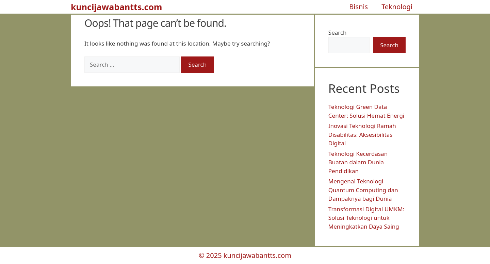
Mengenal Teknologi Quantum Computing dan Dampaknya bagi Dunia (363, 189)
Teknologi (396, 6)
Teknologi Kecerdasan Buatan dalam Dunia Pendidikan (358, 162)
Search (337, 32)
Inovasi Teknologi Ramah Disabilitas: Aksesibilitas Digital (362, 134)
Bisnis (358, 6)
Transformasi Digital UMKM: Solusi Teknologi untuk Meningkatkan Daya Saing (366, 217)
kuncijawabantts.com (116, 7)
